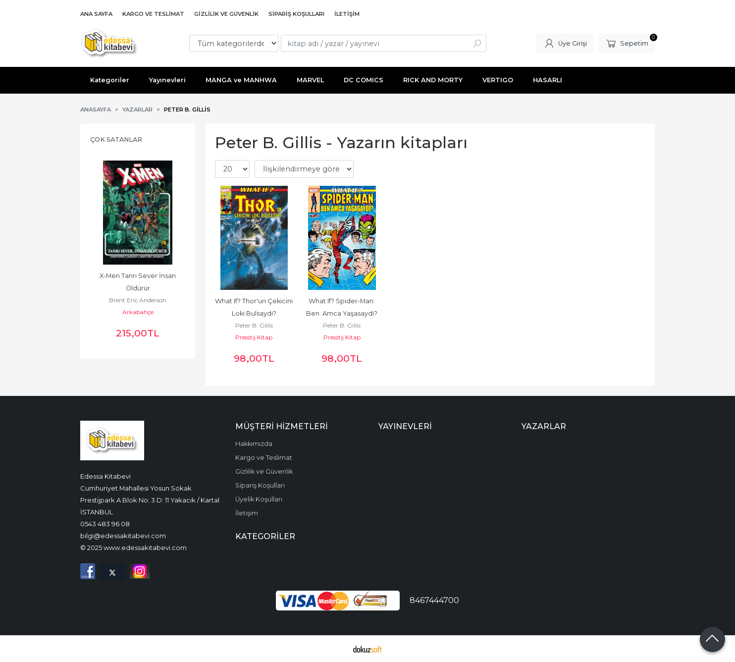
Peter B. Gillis (254, 325)
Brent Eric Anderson (137, 300)
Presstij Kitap (253, 337)
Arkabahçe (138, 312)
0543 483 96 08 (105, 524)
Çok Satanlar (116, 139)
